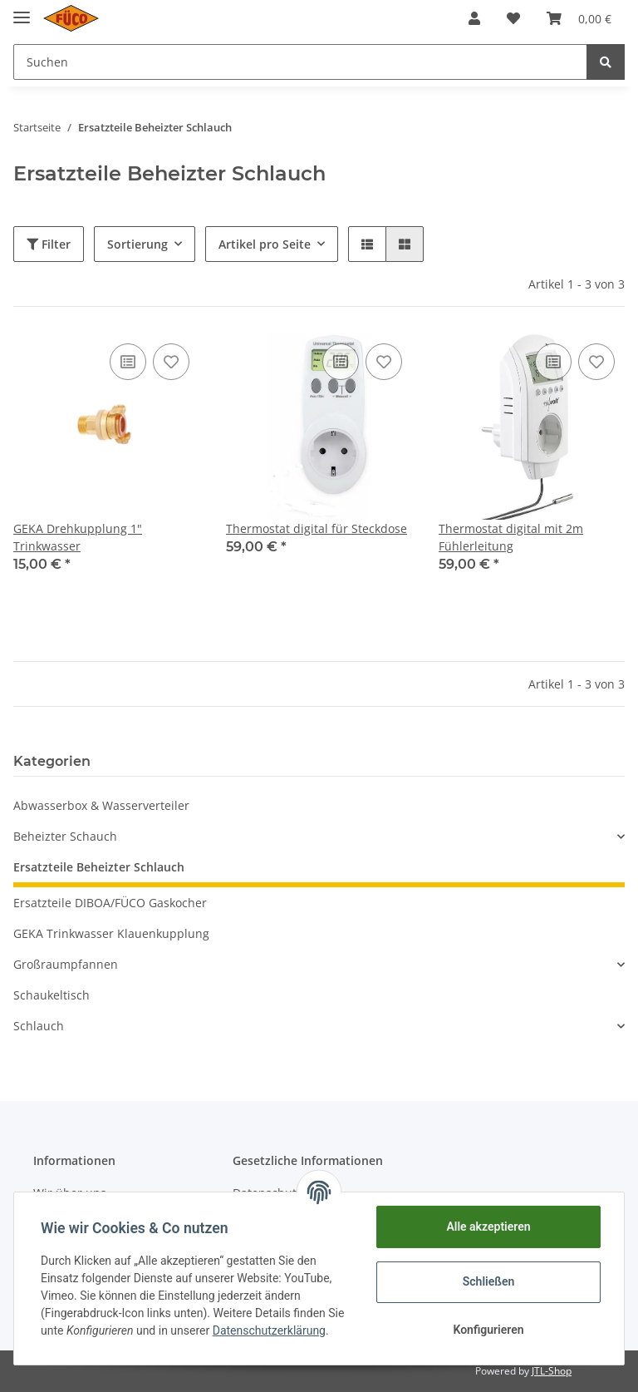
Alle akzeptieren (488, 1226)
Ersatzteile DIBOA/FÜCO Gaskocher (110, 903)
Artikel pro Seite (264, 244)
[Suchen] (300, 62)
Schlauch (38, 1026)
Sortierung (137, 244)
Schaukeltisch (51, 995)
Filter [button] (49, 244)
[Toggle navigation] (21, 10)
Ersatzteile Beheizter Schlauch (98, 867)
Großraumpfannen (65, 964)
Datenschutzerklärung (269, 1330)
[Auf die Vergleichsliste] (128, 361)
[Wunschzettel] (513, 18)
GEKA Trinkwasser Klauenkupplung (111, 933)
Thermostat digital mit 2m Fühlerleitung (511, 537)
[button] (474, 18)
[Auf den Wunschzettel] (171, 361)
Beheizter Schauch (65, 836)
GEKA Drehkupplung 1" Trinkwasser (77, 537)
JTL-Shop (552, 1371)
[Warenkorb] (579, 18)
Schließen (489, 1281)
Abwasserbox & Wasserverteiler (101, 805)
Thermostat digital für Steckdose (316, 528)
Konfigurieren (488, 1329)
